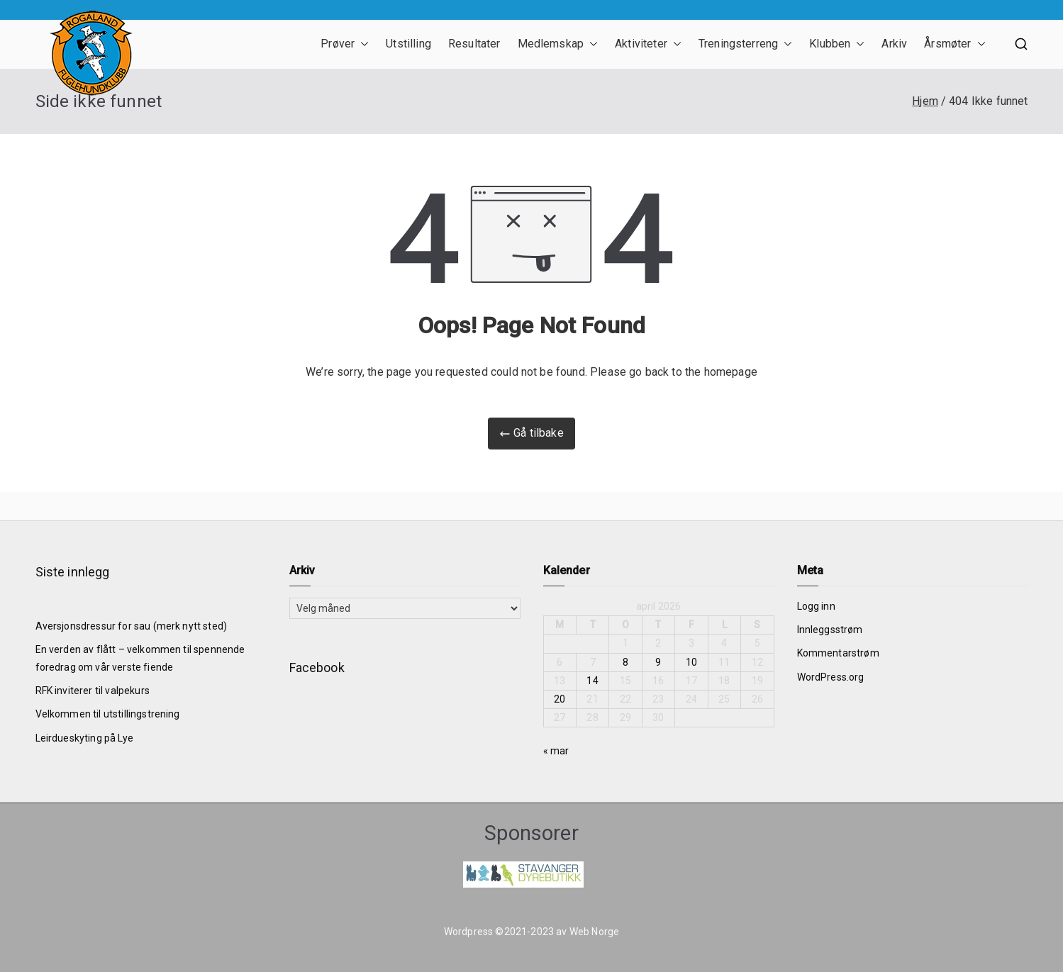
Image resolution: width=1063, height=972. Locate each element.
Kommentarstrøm (838, 653)
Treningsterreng (745, 44)
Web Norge (594, 931)
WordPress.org (830, 677)
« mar (556, 750)
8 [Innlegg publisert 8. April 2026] (625, 662)
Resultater (474, 43)
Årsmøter (954, 44)
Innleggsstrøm (830, 629)
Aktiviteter (648, 44)
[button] (362, 44)
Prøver (345, 44)
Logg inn (816, 606)
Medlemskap (558, 44)
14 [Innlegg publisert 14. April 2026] (592, 680)
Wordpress (468, 931)
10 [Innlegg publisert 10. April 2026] (691, 662)
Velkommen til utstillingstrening (107, 714)
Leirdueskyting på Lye (84, 738)
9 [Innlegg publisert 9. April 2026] (658, 662)
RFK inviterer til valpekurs (92, 690)
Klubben (836, 44)
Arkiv (894, 43)
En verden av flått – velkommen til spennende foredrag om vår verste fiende (140, 658)
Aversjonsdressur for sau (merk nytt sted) (131, 626)
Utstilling (408, 43)
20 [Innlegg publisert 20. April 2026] (559, 699)
